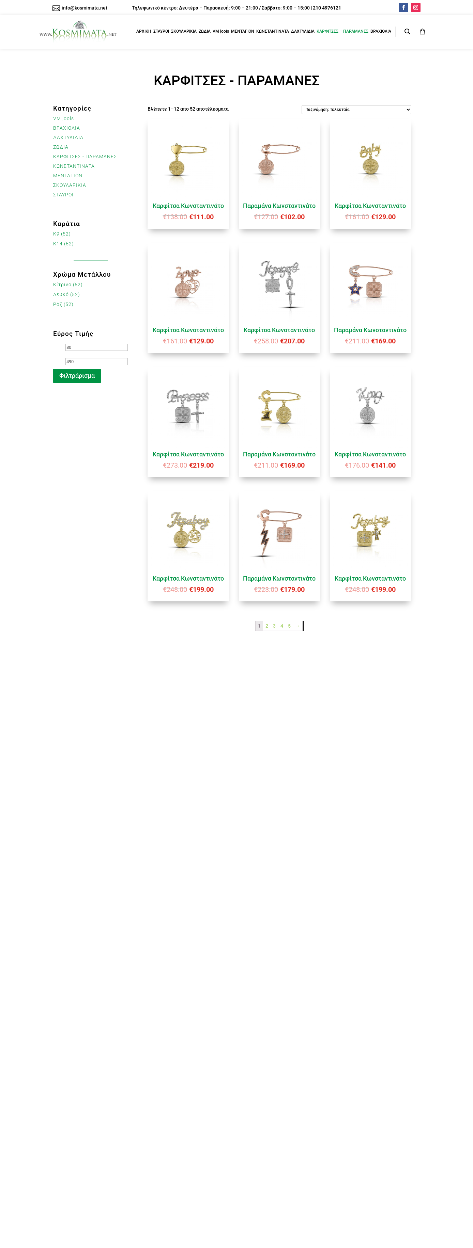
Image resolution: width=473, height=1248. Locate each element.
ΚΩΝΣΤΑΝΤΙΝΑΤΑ (74, 166)
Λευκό (61, 294)
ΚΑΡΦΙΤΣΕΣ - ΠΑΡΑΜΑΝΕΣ (85, 156)
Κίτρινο (62, 284)
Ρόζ (57, 304)
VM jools (63, 118)
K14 (58, 243)
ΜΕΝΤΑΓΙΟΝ (67, 175)
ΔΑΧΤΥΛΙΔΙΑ (68, 137)
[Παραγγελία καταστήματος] (356, 109)
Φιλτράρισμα (77, 375)
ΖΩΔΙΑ (60, 147)
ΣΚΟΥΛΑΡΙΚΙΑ (69, 185)
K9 (56, 234)
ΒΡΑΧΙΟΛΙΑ (66, 128)
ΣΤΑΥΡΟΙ (63, 194)
